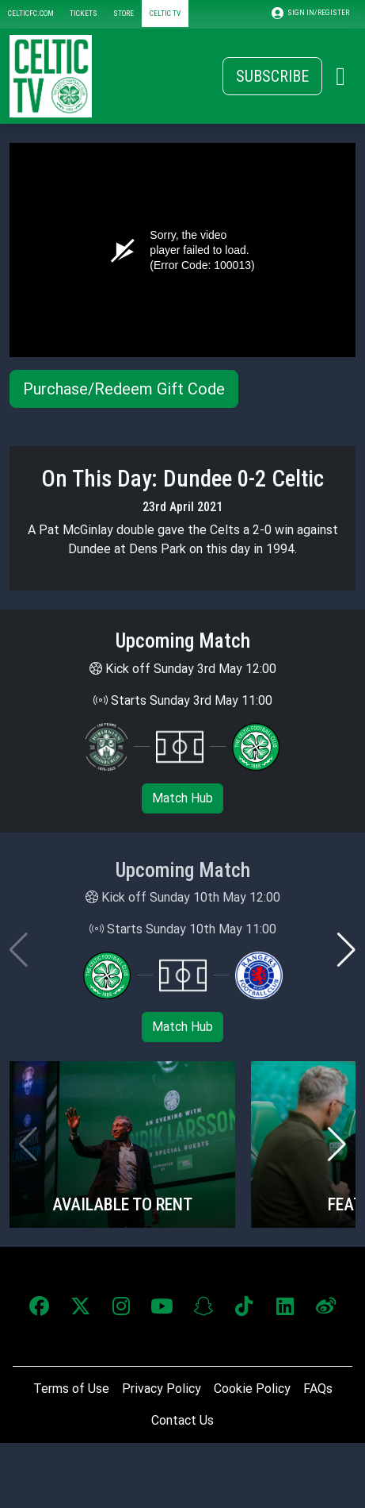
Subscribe (272, 76)
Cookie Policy (252, 1388)
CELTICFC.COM (31, 13)
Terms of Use (71, 1388)
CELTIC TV (165, 13)
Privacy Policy (161, 1388)
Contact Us (182, 1420)
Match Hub (182, 798)
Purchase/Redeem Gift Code (124, 388)
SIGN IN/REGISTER (310, 13)
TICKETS (83, 13)
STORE (123, 13)
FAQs (318, 1388)
